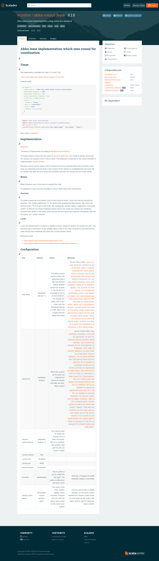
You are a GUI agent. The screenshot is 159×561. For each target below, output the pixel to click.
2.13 (33, 30)
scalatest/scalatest (112, 90)
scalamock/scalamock (113, 88)
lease (62, 26)
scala (56, 26)
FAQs (86, 536)
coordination (22, 26)
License (86, 542)
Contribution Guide (59, 536)
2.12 (38, 30)
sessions (57, 156)
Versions (43, 38)
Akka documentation (62, 151)
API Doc (127, 5)
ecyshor (24, 15)
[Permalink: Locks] (20, 223)
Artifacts (32, 38)
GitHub (107, 15)
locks (66, 156)
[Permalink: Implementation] (20, 144)
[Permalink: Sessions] (20, 197)
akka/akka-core (110, 74)
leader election (38, 162)
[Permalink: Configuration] (20, 254)
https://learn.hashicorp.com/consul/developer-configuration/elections (50, 243)
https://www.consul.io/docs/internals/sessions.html (43, 241)
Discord (24, 539)
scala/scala (109, 85)
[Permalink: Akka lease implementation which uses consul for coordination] (20, 58)
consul (50, 26)
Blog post (24, 147)
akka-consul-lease (49, 15)
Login (152, 5)
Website (118, 15)
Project (22, 38)
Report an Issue (58, 539)
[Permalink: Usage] (20, 69)
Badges (53, 38)
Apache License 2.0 (133, 15)
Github (24, 536)
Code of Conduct (90, 539)
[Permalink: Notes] (20, 181)
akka (44, 26)
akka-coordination (34, 26)
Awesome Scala (138, 5)
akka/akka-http (110, 77)
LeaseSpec (33, 133)
